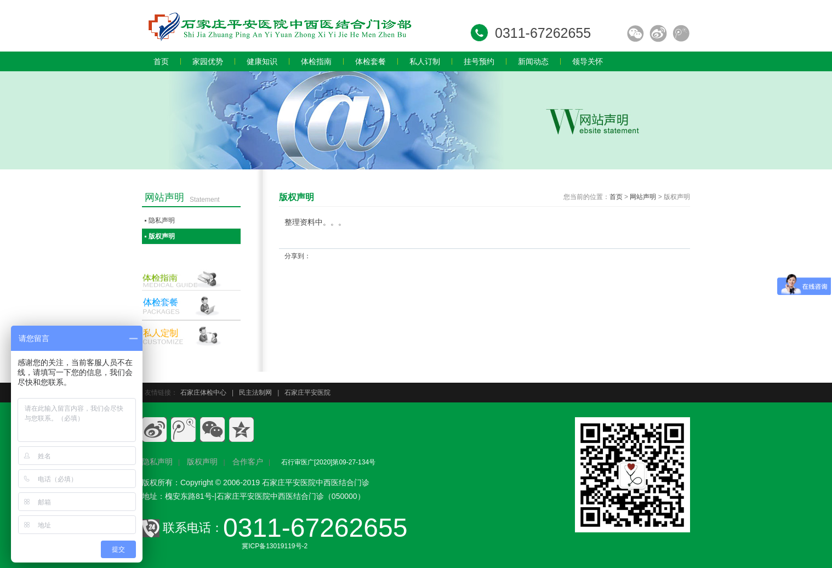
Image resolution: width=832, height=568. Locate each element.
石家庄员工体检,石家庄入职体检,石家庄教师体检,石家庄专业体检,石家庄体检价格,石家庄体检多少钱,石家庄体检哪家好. (279, 26)
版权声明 (162, 236)
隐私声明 (162, 220)
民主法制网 (255, 392)
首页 (616, 197)
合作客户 (247, 461)
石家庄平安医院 (307, 392)
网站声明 (643, 197)
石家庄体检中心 (203, 392)
